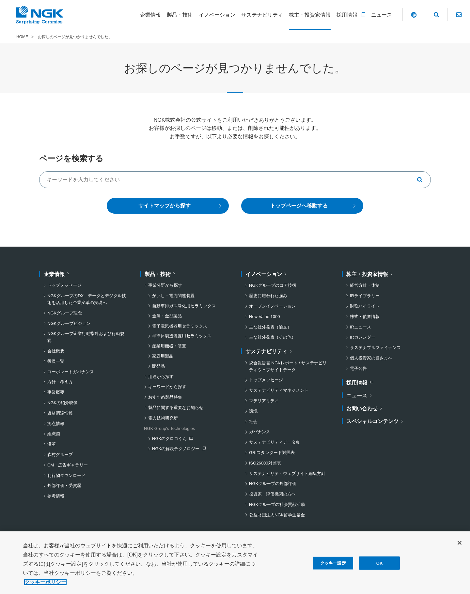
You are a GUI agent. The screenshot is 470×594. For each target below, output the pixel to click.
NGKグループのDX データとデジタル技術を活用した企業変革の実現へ (86, 299)
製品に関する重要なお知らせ (175, 407)
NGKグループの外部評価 (272, 483)
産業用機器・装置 (169, 345)
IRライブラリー (365, 295)
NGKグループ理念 (64, 313)
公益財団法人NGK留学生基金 (277, 514)
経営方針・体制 (365, 285)
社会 (253, 421)
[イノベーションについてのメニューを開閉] (217, 15)
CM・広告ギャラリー (67, 465)
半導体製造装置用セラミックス (182, 336)
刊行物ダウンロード (66, 475)
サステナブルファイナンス (375, 347)
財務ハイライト (365, 306)
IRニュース (360, 327)
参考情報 (55, 496)
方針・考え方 (60, 382)
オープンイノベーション (272, 306)
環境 (253, 411)
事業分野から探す (165, 285)
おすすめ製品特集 (165, 397)
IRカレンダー (362, 337)
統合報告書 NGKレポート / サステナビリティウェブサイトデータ (288, 366)
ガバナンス (259, 432)
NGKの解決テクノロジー (177, 449)
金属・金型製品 (167, 315)
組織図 (53, 434)
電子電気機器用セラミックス (179, 326)
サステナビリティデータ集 (274, 442)
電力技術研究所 (163, 418)
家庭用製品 (162, 356)
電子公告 (358, 368)
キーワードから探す (167, 387)
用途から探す (161, 376)
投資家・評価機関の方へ (272, 494)
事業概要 (55, 392)
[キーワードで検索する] (422, 179)
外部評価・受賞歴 (64, 485)
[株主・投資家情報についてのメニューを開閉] (310, 15)
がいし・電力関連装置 (173, 295)
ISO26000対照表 (265, 463)
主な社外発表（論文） (270, 327)
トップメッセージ (64, 285)
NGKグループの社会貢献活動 (277, 504)
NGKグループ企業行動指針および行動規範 (85, 337)
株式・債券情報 (365, 316)
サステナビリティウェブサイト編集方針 (287, 473)
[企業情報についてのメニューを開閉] (150, 15)
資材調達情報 (60, 413)
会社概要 (55, 350)
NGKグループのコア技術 (272, 285)
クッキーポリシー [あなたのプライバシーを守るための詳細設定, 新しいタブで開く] (45, 584)
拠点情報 (55, 423)
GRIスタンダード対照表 (272, 452)
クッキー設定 (333, 565)
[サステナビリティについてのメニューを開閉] (262, 15)
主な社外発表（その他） (272, 337)
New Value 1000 (264, 316)
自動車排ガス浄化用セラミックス (184, 305)
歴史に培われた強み (268, 295)
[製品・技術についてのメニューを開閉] (180, 15)
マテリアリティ (264, 400)
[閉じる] (459, 545)
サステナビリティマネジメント (278, 390)
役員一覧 (55, 361)
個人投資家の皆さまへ (371, 358)
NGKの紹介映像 (62, 402)
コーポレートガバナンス (70, 371)
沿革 (51, 444)
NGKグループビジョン (68, 323)
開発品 (158, 366)
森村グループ (60, 454)
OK (379, 565)
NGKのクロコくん (172, 439)
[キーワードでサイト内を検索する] (235, 179)
